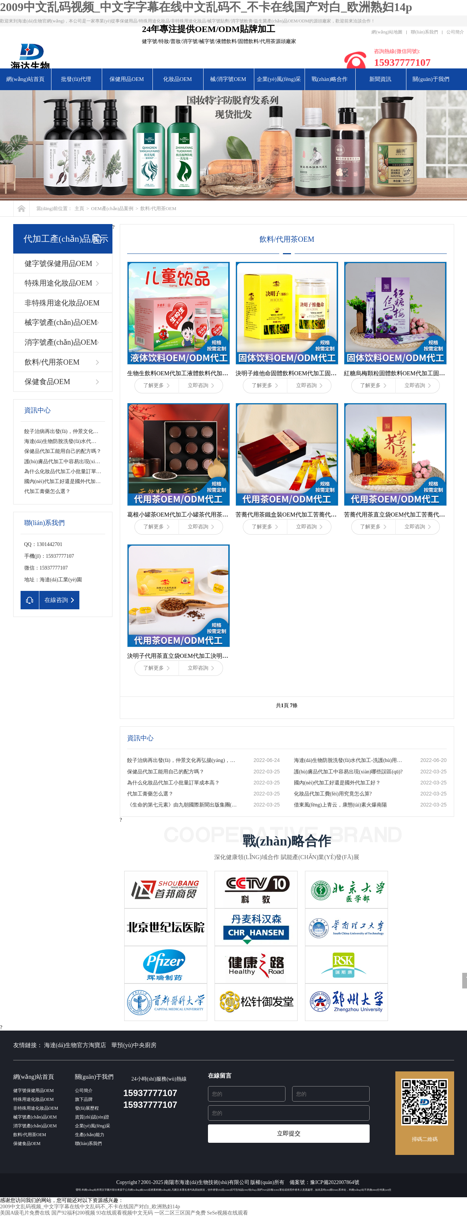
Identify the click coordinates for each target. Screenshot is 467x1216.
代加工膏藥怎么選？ (150, 794)
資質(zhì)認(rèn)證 (92, 1117)
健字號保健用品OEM (58, 263)
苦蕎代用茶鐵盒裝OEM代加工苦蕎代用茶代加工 (298, 514)
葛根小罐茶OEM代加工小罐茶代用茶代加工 (183, 514)
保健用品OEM (126, 79)
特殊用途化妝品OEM (58, 283)
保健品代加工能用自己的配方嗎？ (62, 451)
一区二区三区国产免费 (180, 1213)
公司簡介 (455, 32)
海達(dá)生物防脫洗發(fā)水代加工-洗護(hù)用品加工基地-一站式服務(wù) (349, 760)
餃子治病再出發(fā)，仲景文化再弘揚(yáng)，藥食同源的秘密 (182, 760)
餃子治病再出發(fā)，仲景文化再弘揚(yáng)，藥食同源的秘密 (94, 431)
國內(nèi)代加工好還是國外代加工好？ (67, 481)
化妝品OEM (177, 79)
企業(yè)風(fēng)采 (279, 79)
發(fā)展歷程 (87, 1108)
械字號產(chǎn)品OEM (61, 322)
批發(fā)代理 (76, 79)
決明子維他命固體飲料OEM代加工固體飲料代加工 (301, 373)
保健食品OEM (47, 381)
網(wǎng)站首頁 (25, 79)
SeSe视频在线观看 (227, 1213)
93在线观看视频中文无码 (124, 1213)
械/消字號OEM (228, 79)
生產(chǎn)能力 (89, 1134)
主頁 (79, 208)
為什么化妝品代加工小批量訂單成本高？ (173, 783)
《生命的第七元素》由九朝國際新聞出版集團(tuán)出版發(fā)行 (182, 805)
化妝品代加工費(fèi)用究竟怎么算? (333, 794)
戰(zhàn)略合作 (330, 79)
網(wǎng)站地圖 (386, 32)
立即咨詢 (201, 385)
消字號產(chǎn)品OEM (61, 342)
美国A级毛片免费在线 (25, 1213)
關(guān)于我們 (431, 79)
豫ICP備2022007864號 (334, 1182)
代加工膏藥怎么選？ (47, 491)
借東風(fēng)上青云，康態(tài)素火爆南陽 (340, 805)
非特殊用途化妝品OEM (62, 303)
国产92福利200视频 (73, 1213)
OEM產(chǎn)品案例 (112, 208)
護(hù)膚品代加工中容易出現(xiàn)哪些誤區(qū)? (78, 461)
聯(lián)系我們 (424, 32)
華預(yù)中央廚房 (134, 1045)
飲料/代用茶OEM (158, 208)
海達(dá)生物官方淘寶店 (75, 1045)
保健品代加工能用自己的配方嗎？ (165, 771)
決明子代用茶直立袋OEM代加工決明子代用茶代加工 (195, 656)
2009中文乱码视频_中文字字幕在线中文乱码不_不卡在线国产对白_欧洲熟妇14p (206, 7)
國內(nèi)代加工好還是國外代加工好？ (337, 783)
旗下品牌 (84, 1099)
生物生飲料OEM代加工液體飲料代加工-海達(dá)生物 (195, 373)
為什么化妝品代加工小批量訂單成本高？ (70, 471)
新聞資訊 (380, 79)
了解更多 (156, 385)
